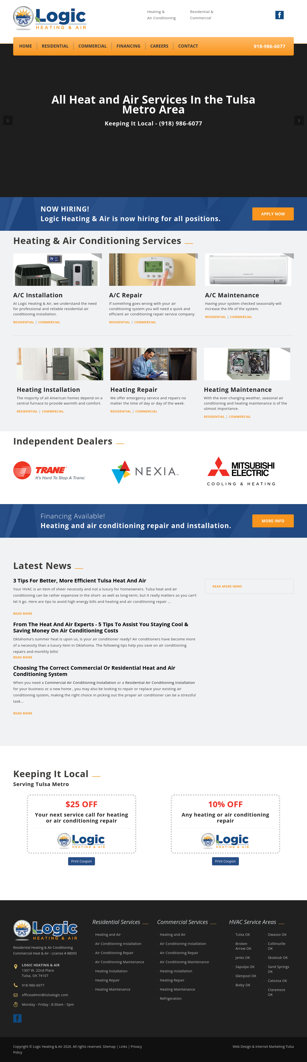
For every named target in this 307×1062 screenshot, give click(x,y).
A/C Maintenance (232, 295)
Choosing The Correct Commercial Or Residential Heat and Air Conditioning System (94, 670)
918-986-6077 (269, 46)
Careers (159, 46)
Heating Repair (134, 389)
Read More (22, 613)
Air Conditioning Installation (118, 943)
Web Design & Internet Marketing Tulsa (263, 1046)
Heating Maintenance (238, 389)
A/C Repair (125, 295)
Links (123, 1046)
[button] (8, 120)
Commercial (92, 46)
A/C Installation (38, 295)
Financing (129, 46)
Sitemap (109, 1046)
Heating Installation (48, 389)
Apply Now (273, 214)
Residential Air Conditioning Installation (160, 682)
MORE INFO (273, 521)
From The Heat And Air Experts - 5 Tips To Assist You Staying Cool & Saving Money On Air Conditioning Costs (100, 627)
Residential (55, 46)
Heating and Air (108, 934)
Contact (188, 46)
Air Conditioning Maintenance (119, 962)
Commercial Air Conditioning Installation (80, 682)
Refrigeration (171, 998)
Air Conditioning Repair (114, 952)
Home (25, 46)
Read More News (227, 586)
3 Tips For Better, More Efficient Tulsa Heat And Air (79, 580)
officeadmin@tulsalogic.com (45, 995)
